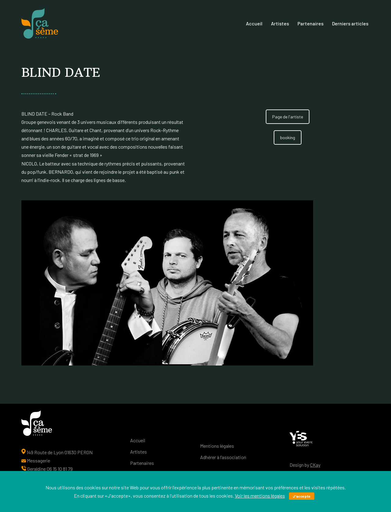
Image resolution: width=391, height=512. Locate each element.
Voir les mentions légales (260, 496)
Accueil (254, 23)
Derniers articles (350, 23)
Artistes (280, 23)
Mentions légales (217, 446)
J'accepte (302, 496)
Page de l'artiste (287, 116)
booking (287, 137)
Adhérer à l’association (223, 457)
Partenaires (310, 23)
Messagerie (38, 460)
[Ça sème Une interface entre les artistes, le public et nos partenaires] (39, 23)
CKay (315, 465)
